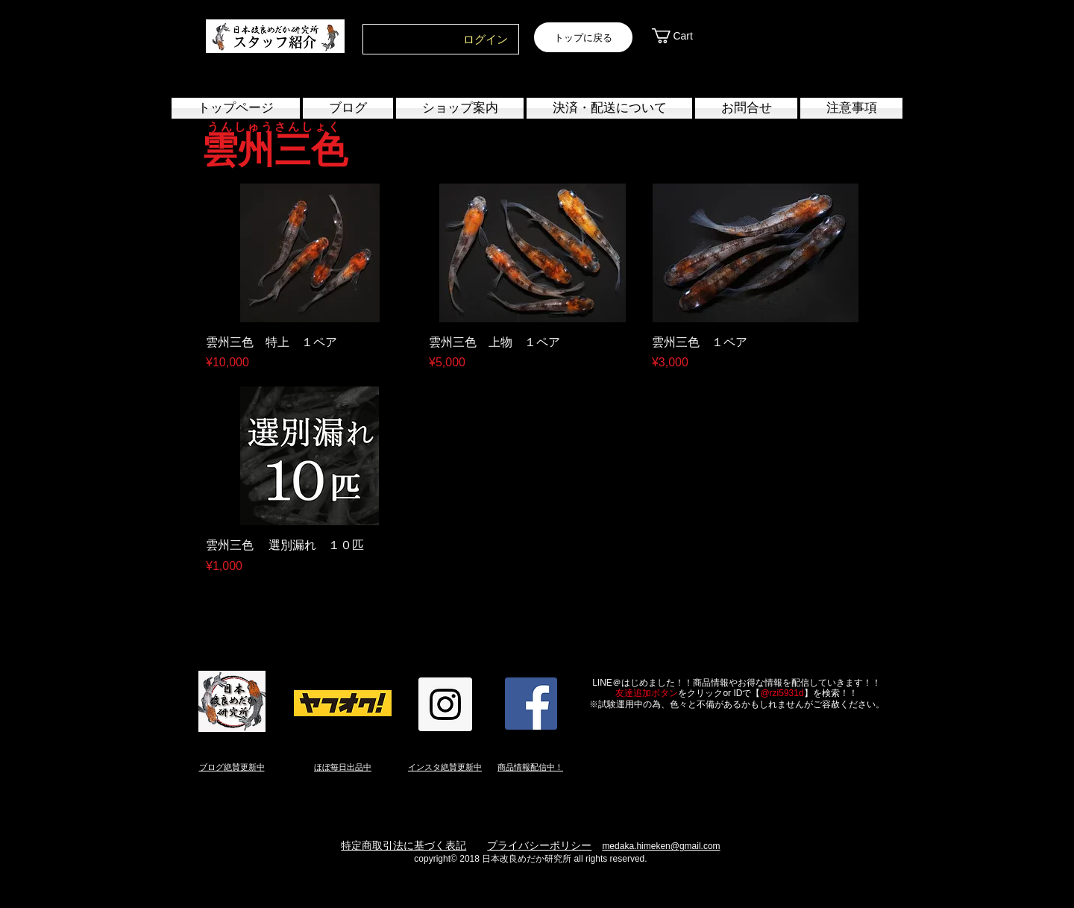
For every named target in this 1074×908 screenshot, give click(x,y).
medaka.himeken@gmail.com (661, 846)
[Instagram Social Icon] (445, 704)
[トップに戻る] (583, 37)
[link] (688, 35)
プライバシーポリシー (539, 845)
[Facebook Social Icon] (531, 703)
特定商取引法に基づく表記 (403, 845)
